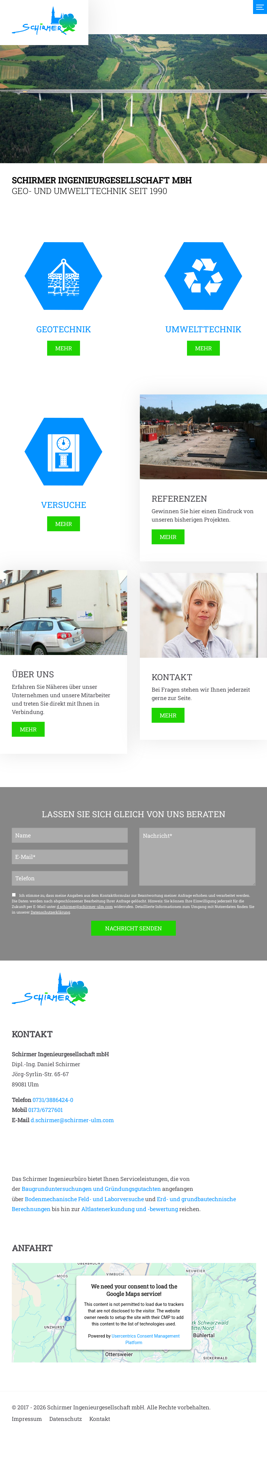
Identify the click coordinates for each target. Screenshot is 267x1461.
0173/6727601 (45, 1109)
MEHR (63, 348)
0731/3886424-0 (53, 1100)
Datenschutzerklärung (50, 912)
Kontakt (99, 1418)
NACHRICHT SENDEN (133, 928)
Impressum (27, 1418)
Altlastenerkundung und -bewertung (129, 1209)
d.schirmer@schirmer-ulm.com (85, 906)
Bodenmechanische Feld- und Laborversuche (84, 1199)
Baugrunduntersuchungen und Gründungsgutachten (91, 1188)
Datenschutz (65, 1418)
